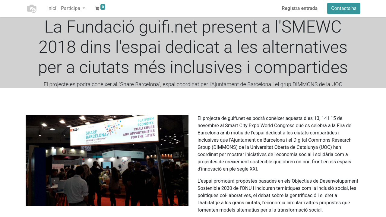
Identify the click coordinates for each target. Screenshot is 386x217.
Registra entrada (300, 8)
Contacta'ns (343, 8)
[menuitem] (52, 8)
